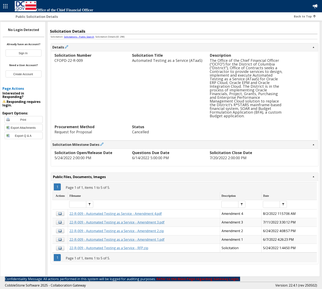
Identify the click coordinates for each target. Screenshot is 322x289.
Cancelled (140, 132)
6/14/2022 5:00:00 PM (150, 157)
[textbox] (77, 204)
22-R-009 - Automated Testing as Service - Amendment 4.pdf (115, 213)
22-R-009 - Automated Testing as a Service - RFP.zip (108, 248)
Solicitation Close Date (231, 153)
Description (220, 55)
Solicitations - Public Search (79, 36)
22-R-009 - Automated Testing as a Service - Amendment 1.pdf (116, 239)
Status (138, 127)
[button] (89, 204)
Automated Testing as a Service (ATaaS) (167, 60)
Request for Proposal (73, 132)
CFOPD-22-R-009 (68, 60)
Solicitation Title (147, 55)
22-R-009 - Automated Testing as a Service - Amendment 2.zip (116, 231)
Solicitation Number (73, 55)
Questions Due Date (150, 153)
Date (266, 195)
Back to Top (305, 16)
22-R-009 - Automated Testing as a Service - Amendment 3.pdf (116, 222)
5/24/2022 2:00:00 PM (72, 157)
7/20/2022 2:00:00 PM (228, 157)
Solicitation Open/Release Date (83, 153)
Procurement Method (74, 127)
